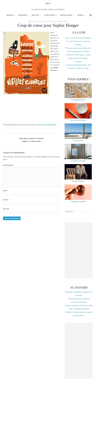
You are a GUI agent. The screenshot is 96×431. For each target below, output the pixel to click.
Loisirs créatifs (49, 15)
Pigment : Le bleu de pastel (31, 142)
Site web (6, 209)
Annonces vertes (62, 21)
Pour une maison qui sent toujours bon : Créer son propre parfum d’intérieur (79, 54)
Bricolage (35, 15)
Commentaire (8, 166)
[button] (14, 15)
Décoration (22, 15)
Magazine (9, 15)
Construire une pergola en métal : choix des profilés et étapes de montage (78, 74)
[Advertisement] (79, 259)
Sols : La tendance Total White (79, 321)
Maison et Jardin (66, 15)
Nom (5, 191)
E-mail (6, 200)
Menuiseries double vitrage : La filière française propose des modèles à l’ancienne (79, 64)
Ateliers (80, 15)
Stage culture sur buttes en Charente (31, 138)
